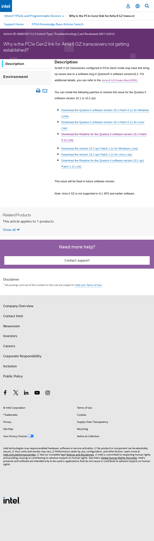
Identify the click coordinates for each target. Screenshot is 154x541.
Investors (10, 336)
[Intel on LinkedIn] (26, 393)
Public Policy (13, 376)
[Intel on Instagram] (47, 393)
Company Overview (18, 306)
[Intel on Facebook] (5, 393)
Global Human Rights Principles (119, 457)
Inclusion (10, 366)
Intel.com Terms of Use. (88, 285)
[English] (137, 6)
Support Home (14, 24)
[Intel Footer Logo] (11, 500)
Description (14, 63)
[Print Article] (38, 90)
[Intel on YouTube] (37, 393)
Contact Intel (13, 316)
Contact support (77, 260)
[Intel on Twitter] (16, 393)
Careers (9, 346)
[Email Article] (45, 90)
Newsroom (11, 326)
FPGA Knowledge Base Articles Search (57, 24)
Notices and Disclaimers (80, 454)
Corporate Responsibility (22, 356)
